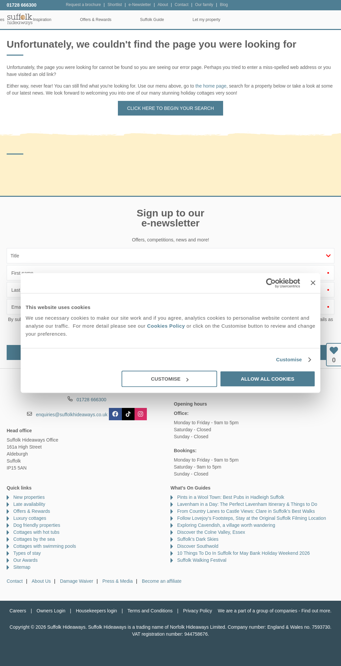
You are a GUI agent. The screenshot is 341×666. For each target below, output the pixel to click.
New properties (29, 497)
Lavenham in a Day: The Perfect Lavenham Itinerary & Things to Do (247, 504)
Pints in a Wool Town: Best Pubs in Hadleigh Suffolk (230, 497)
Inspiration (148, 19)
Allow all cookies (267, 379)
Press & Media (118, 581)
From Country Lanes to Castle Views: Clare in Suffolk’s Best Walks (246, 511)
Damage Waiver (76, 581)
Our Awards (25, 560)
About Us (41, 581)
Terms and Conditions (150, 610)
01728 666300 (22, 5)
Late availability (29, 504)
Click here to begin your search (170, 108)
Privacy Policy (197, 610)
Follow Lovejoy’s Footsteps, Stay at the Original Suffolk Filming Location (251, 518)
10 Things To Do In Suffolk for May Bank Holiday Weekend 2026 (243, 553)
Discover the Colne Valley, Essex (211, 532)
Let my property (313, 19)
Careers (18, 610)
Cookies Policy (166, 326)
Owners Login (51, 610)
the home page (210, 86)
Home (53, 19)
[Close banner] (313, 282)
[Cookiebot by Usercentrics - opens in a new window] (271, 283)
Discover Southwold (197, 546)
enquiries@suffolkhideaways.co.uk (72, 414)
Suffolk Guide (258, 19)
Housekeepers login (96, 610)
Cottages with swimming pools (44, 546)
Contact (15, 581)
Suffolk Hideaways (20, 19)
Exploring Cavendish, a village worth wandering (226, 525)
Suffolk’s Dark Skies (197, 539)
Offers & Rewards (202, 19)
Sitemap (21, 567)
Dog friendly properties (36, 525)
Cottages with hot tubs (36, 532)
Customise (289, 359)
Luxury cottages (29, 518)
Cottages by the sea (34, 539)
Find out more (315, 610)
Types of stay (27, 553)
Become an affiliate (161, 581)
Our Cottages (99, 19)
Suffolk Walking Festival (201, 560)
